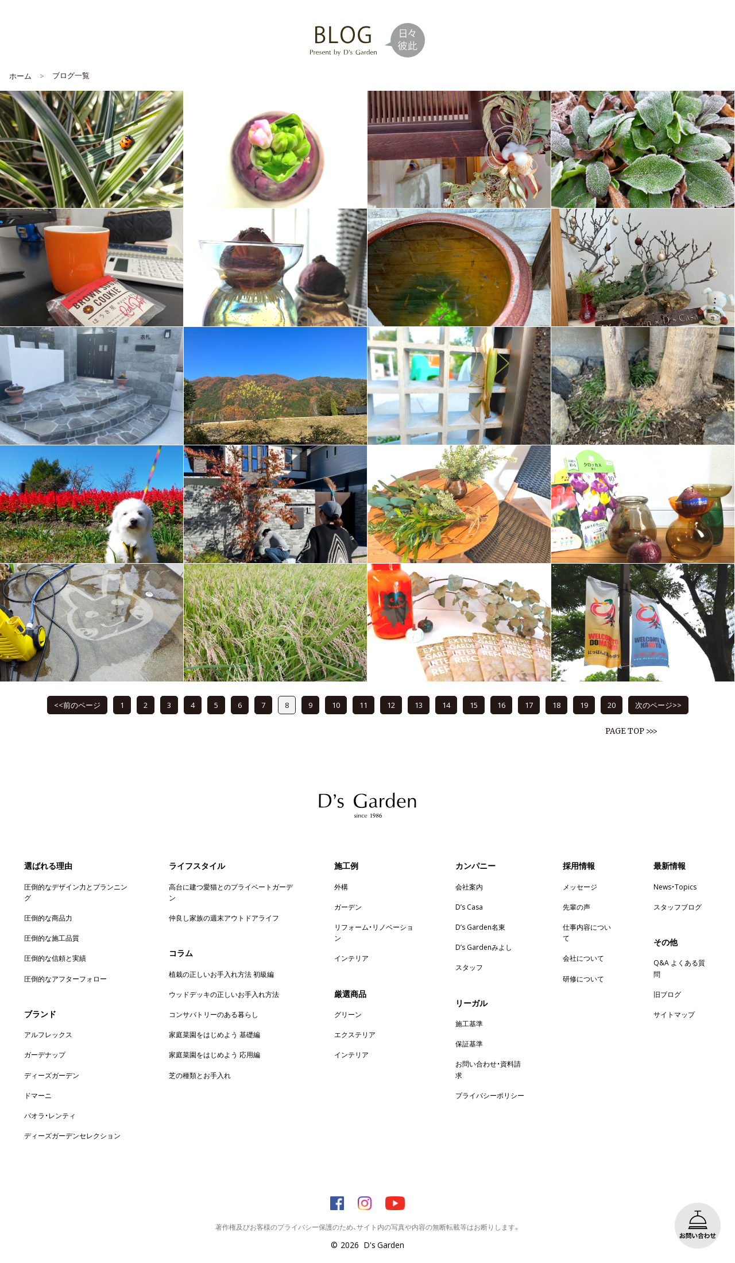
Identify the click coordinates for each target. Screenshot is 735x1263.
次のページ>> (658, 704)
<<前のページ (77, 704)
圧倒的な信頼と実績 (55, 958)
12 (391, 704)
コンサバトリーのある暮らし (213, 1014)
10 (336, 704)
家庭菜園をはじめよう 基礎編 (214, 1034)
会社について (583, 958)
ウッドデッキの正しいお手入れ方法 (224, 994)
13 (419, 704)
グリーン (348, 1014)
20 (612, 704)
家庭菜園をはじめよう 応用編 (214, 1054)
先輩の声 (576, 907)
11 (363, 704)
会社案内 (469, 886)
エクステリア (355, 1034)
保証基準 (469, 1043)
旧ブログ (667, 994)
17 (529, 704)
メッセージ (580, 886)
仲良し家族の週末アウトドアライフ (224, 917)
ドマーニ (38, 1095)
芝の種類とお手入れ (200, 1075)
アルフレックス (48, 1034)
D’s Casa (469, 907)
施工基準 (469, 1023)
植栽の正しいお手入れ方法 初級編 (221, 974)
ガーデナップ (44, 1054)
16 (501, 704)
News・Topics (675, 886)
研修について (583, 978)
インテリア (351, 958)
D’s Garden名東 (480, 927)
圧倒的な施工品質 (51, 938)
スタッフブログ (677, 907)
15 (474, 704)
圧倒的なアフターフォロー (65, 978)
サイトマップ (674, 1014)
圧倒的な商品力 (48, 917)
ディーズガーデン (51, 1075)
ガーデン (348, 907)
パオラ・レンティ (50, 1115)
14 (446, 704)
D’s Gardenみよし (483, 947)
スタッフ (469, 967)
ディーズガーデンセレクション (72, 1135)
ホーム (20, 75)
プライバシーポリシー (489, 1095)
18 (556, 704)
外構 (341, 886)
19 (584, 704)
